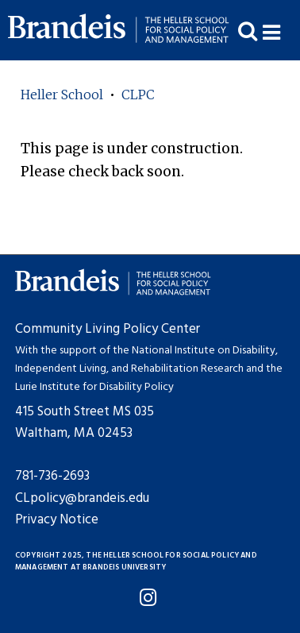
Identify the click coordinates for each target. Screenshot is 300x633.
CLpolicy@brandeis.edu (82, 498)
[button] (281, 30)
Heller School (62, 94)
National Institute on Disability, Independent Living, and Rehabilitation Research (146, 360)
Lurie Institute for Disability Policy (94, 387)
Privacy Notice (56, 520)
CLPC (138, 94)
